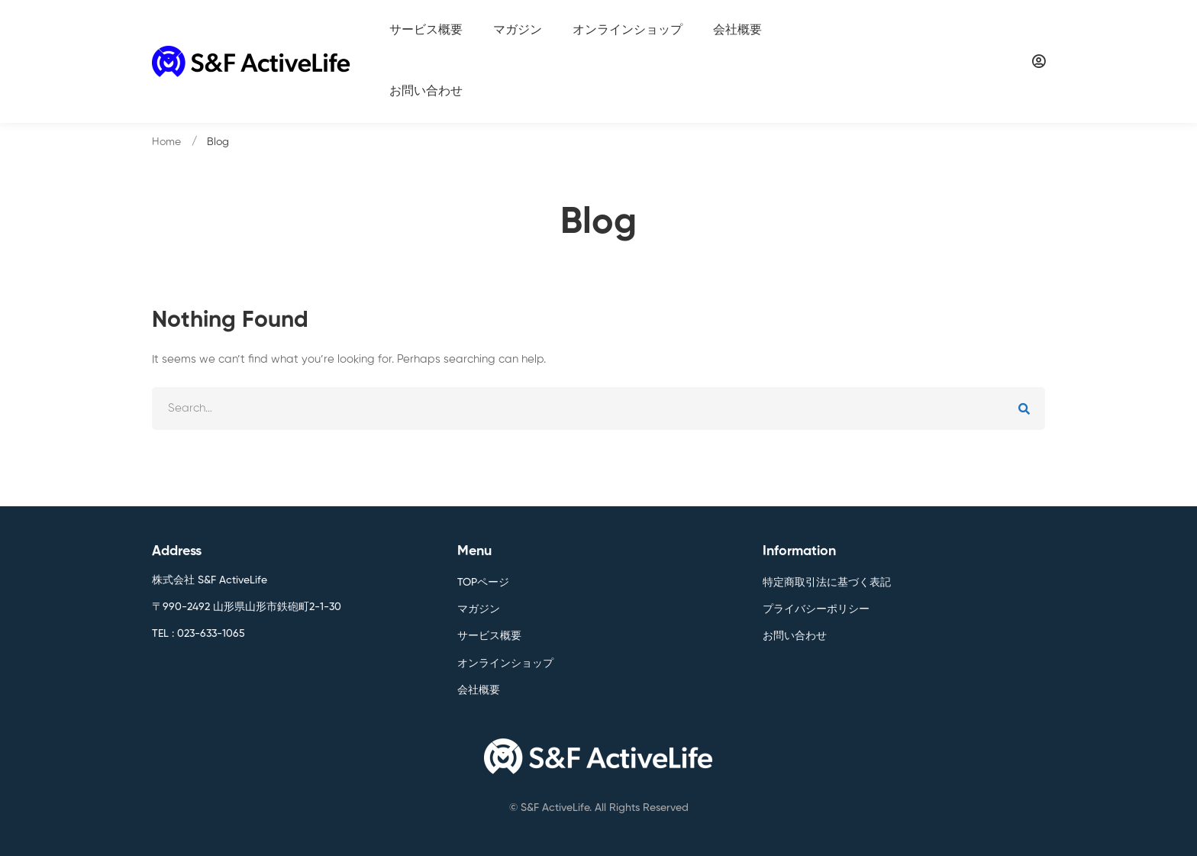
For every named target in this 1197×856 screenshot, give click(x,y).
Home (166, 142)
